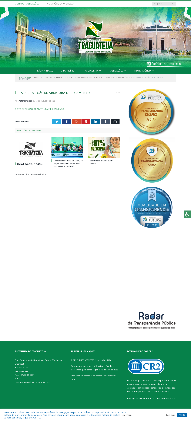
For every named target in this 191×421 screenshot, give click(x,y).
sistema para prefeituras (164, 380)
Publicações (116, 70)
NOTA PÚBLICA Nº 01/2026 (60, 3)
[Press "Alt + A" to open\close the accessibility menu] (187, 214)
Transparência (142, 70)
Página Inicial (45, 70)
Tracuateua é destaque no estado (86, 375)
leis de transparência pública (140, 391)
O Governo (91, 70)
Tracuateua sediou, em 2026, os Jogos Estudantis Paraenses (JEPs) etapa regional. (68, 163)
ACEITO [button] (182, 415)
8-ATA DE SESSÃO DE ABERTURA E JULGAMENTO (39, 109)
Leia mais (126, 414)
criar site (145, 380)
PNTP (139, 398)
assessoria (148, 384)
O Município (67, 70)
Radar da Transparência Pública (160, 398)
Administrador (25, 101)
